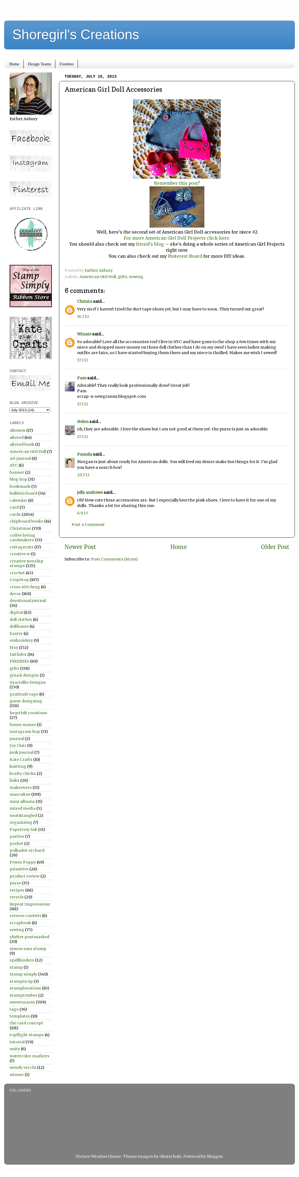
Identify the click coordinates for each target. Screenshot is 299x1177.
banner (17, 472)
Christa (84, 301)
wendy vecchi (23, 1067)
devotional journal (28, 600)
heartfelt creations (28, 712)
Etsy (14, 647)
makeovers (21, 787)
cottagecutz (21, 547)
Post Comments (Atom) (114, 559)
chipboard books (26, 521)
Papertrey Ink (23, 829)
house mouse (23, 724)
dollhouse (19, 626)
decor (15, 593)
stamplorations (25, 988)
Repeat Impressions (30, 904)
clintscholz (170, 1156)
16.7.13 (83, 316)
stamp (16, 967)
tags (14, 1009)
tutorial (17, 1041)
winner (17, 1074)
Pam (81, 377)
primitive (19, 869)
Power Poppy (23, 862)
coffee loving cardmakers (22, 537)
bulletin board (23, 493)
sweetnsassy (22, 1002)
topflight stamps (27, 1034)
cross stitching (25, 586)
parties (17, 836)
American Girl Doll (98, 276)
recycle (17, 897)
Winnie (84, 334)
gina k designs (24, 675)
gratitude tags (24, 694)
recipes (17, 890)
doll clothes (21, 619)
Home (14, 64)
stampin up (21, 981)
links (14, 780)
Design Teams (39, 64)
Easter (16, 633)
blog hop (18, 479)
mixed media (23, 808)
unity (15, 1048)
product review (25, 876)
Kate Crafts (21, 759)
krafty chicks (23, 773)
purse (15, 883)
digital (16, 612)
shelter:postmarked (29, 936)
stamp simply (23, 974)
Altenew (18, 430)
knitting (18, 766)
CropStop (19, 579)
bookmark (20, 486)
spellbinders (22, 960)
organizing (21, 822)
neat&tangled (23, 815)
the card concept (26, 1023)
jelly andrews (90, 492)
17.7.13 (82, 360)
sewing (136, 276)
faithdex (18, 654)
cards (15, 514)
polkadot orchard (27, 850)
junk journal (21, 752)
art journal (20, 458)
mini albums (22, 801)
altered (17, 437)
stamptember (23, 995)
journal (17, 738)
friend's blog (150, 244)
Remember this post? (177, 183)
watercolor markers (29, 1055)
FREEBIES (19, 661)
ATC (14, 465)
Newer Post (80, 547)
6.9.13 (82, 513)
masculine (20, 794)
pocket (16, 843)
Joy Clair (18, 745)
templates (20, 1016)
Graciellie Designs (28, 682)
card (14, 507)
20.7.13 (83, 474)
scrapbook (20, 922)
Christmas (20, 528)
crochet (17, 572)
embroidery (21, 640)
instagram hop (25, 731)
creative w (20, 553)
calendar (18, 500)
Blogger (214, 1156)
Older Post (275, 547)
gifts (122, 276)
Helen (83, 421)
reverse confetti (25, 915)
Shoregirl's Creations (75, 34)
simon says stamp (28, 948)
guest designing (26, 701)
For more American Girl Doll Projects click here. (177, 238)
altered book (22, 444)
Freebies (67, 64)
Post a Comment (88, 524)
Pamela (84, 454)
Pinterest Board (184, 256)
